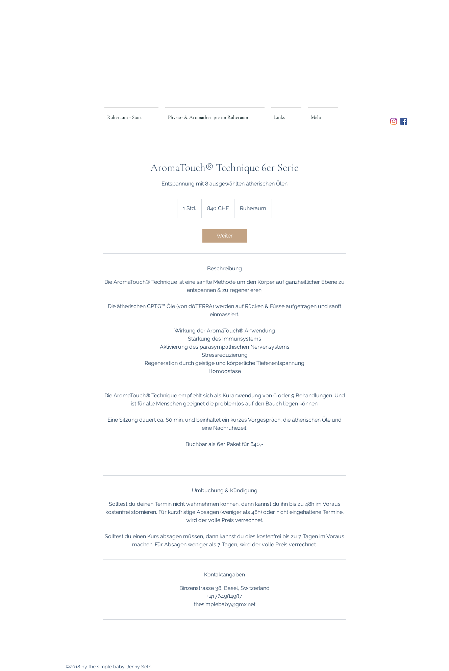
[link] (224, 236)
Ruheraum (230, 37)
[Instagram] (393, 121)
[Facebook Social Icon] (403, 121)
